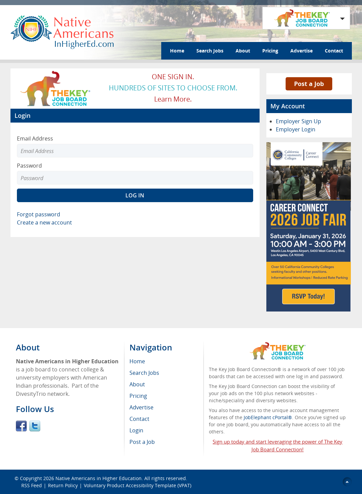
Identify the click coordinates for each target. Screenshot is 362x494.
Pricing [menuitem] (138, 396)
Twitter (34, 426)
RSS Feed (31, 485)
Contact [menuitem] (139, 419)
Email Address (35, 138)
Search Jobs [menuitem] (144, 373)
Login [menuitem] (136, 430)
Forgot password (38, 214)
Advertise (301, 50)
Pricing (270, 50)
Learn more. (173, 99)
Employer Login (295, 129)
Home (177, 50)
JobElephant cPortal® (268, 417)
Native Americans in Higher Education (98, 478)
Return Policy (63, 485)
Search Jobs (209, 50)
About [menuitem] (137, 384)
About (243, 50)
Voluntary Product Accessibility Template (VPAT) (137, 485)
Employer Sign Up (298, 121)
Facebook (21, 426)
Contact (334, 50)
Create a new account (44, 222)
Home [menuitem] (137, 361)
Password (29, 165)
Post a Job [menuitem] (142, 442)
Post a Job (309, 84)
